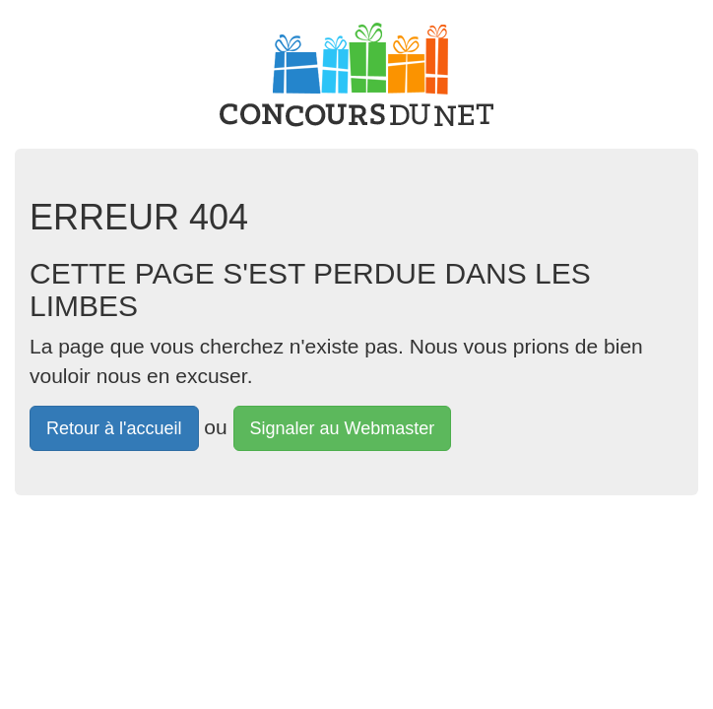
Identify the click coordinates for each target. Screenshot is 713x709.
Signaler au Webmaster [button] (342, 428)
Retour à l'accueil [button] (114, 428)
